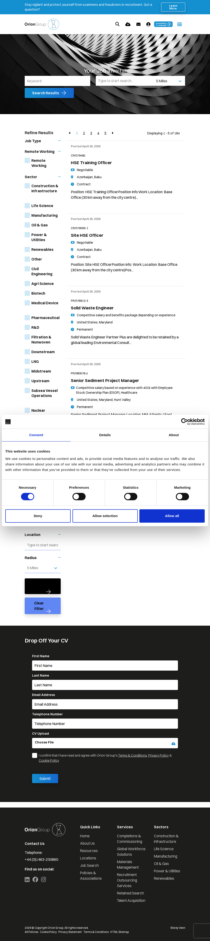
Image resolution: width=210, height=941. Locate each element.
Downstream (43, 351)
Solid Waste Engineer (92, 308)
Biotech (38, 293)
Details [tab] (105, 435)
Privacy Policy (158, 755)
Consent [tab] (36, 435)
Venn (182, 927)
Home (85, 836)
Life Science (42, 205)
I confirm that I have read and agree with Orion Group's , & (105, 758)
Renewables (42, 249)
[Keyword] (57, 81)
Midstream (41, 371)
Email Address (43, 695)
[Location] (125, 81)
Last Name (40, 675)
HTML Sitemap (119, 932)
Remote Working (38, 163)
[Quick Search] (117, 24)
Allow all (172, 516)
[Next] (112, 133)
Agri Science (42, 283)
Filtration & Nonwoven (41, 339)
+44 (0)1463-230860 (41, 859)
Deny (38, 516)
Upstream (40, 381)
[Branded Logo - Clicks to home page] (42, 24)
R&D (35, 327)
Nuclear (38, 410)
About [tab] (174, 435)
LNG (35, 361)
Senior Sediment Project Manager (105, 380)
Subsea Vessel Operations (44, 393)
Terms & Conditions (132, 755)
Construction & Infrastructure (44, 188)
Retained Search (130, 893)
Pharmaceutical (45, 317)
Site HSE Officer (87, 235)
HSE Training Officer (91, 162)
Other (36, 259)
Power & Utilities (39, 237)
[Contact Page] (138, 24)
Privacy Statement (70, 932)
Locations (88, 858)
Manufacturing (44, 215)
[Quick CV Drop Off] (128, 24)
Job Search (89, 865)
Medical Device (44, 303)
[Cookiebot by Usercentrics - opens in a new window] (184, 421)
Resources (89, 850)
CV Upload (40, 733)
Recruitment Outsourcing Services (127, 880)
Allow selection (104, 516)
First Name (40, 656)
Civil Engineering (41, 271)
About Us (87, 843)
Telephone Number (47, 714)
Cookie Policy (49, 760)
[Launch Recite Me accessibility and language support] (163, 24)
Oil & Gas (39, 225)
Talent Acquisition (131, 900)
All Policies (31, 932)
